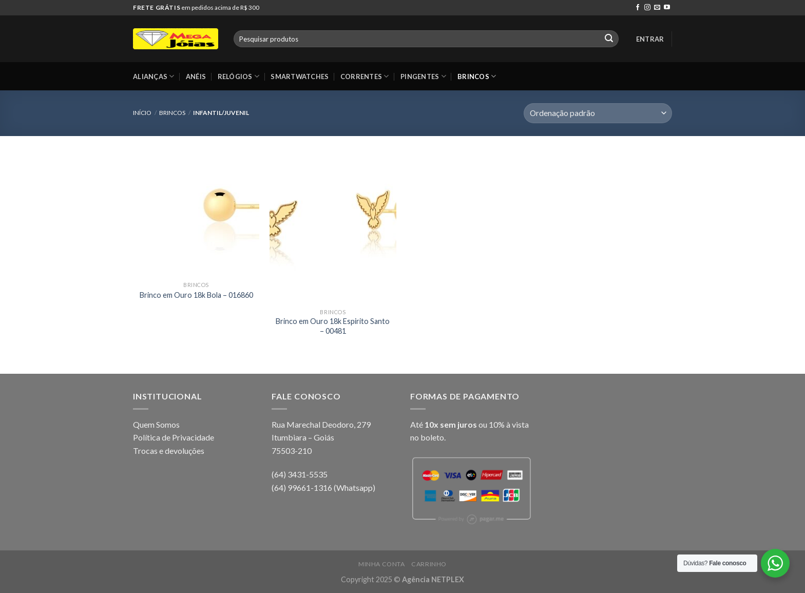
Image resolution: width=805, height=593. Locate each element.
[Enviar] (609, 39)
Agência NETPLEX (433, 579)
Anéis (196, 76)
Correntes (364, 76)
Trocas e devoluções (168, 450)
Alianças (154, 76)
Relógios (239, 76)
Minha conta (381, 564)
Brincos (476, 76)
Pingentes (423, 76)
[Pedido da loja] (598, 113)
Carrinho (429, 564)
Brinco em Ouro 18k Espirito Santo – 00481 (333, 326)
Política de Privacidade (173, 437)
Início (142, 113)
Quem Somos (156, 424)
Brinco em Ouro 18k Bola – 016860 (196, 295)
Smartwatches (300, 76)
